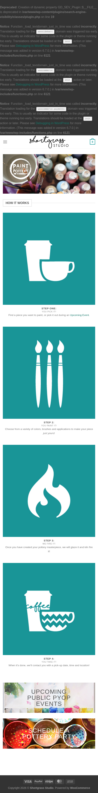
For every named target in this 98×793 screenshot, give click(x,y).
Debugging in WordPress (33, 45)
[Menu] (5, 141)
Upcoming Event (79, 315)
